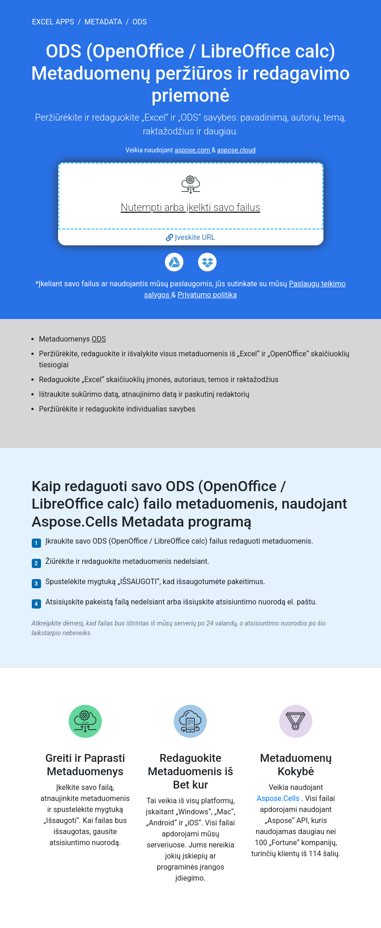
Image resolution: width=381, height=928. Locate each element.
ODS (99, 339)
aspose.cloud (236, 150)
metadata (103, 21)
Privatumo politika (207, 294)
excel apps (53, 21)
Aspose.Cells (279, 798)
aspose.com (193, 150)
